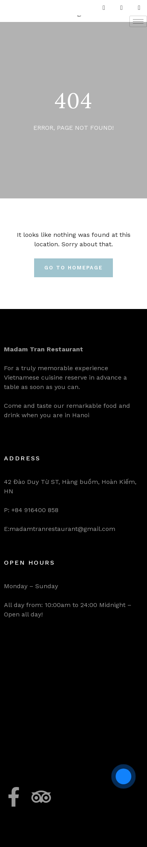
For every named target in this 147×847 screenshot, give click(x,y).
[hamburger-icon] (138, 21)
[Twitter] (121, 8)
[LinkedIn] (139, 8)
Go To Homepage (73, 268)
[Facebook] (104, 8)
